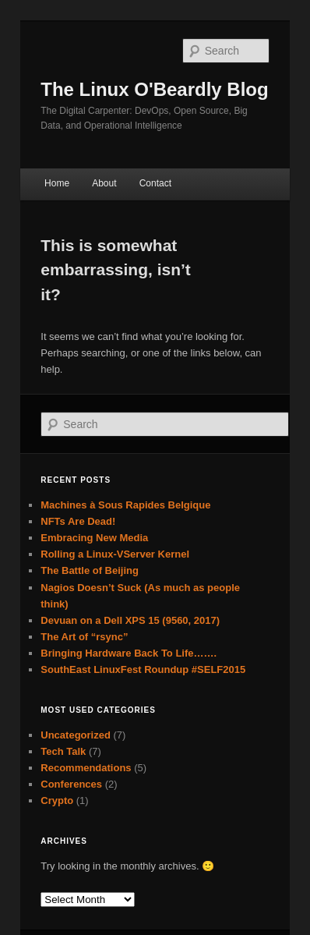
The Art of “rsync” (84, 637)
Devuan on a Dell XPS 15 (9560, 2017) (130, 620)
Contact (155, 183)
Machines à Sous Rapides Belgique (125, 505)
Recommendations (86, 768)
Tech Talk (63, 751)
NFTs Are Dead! (78, 521)
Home (56, 183)
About (104, 183)
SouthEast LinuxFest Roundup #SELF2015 (143, 669)
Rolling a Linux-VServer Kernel (115, 554)
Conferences (71, 784)
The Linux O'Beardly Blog (154, 89)
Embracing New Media (94, 538)
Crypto (57, 800)
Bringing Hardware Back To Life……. (129, 653)
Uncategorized (76, 735)
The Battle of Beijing (90, 570)
